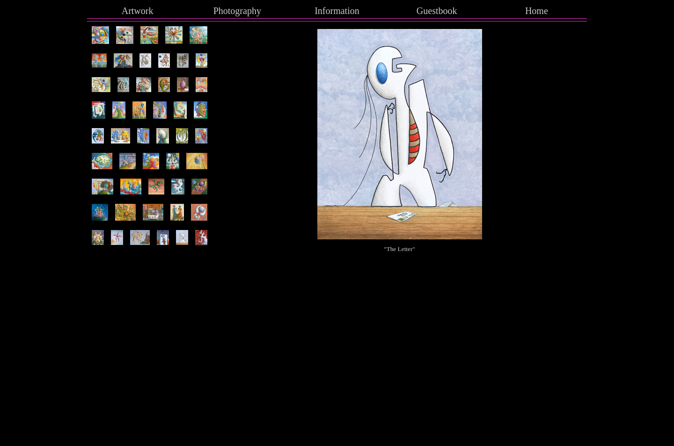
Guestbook (437, 11)
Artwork (138, 11)
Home (536, 11)
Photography (237, 11)
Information (337, 11)
